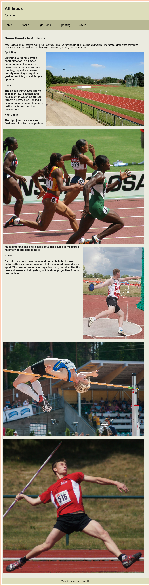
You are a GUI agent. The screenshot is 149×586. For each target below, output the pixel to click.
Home (8, 25)
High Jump (44, 25)
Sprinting (65, 25)
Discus (25, 25)
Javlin (82, 25)
